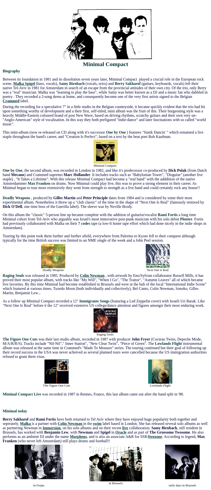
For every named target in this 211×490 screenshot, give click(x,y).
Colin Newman (92, 275)
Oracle (120, 432)
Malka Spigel (24, 84)
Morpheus (78, 437)
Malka (26, 424)
